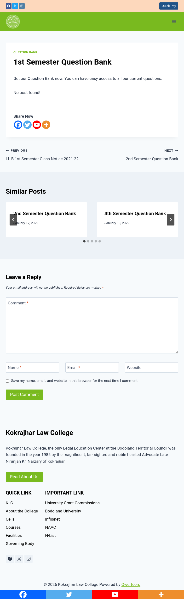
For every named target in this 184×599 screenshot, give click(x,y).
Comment (18, 302)
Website (134, 367)
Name (15, 367)
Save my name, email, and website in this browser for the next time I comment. (74, 381)
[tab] (84, 241)
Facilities (14, 535)
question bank (25, 52)
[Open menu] (173, 21)
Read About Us (24, 476)
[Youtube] (37, 125)
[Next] (170, 219)
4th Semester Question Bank (135, 213)
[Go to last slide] (13, 219)
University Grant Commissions (72, 502)
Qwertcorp (130, 584)
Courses (13, 527)
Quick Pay (169, 6)
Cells (10, 519)
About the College (22, 511)
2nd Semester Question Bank (137, 154)
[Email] (92, 367)
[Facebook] (9, 6)
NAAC (50, 527)
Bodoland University (63, 511)
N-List (50, 535)
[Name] (32, 367)
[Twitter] (27, 125)
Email (73, 367)
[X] (15, 6)
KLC (9, 502)
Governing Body (20, 543)
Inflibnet (52, 519)
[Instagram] (22, 6)
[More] (46, 125)
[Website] (151, 367)
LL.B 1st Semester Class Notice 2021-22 (47, 154)
